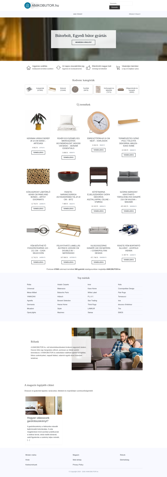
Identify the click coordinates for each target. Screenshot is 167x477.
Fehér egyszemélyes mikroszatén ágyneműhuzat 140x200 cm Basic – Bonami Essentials (68, 143)
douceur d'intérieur (125, 304)
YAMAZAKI (31, 296)
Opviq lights (31, 312)
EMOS (120, 312)
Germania (31, 304)
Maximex (60, 312)
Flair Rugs (122, 292)
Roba (29, 284)
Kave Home (92, 288)
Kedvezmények (31, 465)
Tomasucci (122, 296)
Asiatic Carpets (63, 284)
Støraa (90, 312)
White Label (92, 292)
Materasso (61, 288)
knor (89, 284)
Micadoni (30, 308)
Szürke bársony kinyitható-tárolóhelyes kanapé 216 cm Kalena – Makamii (129, 197)
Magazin (76, 455)
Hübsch (60, 296)
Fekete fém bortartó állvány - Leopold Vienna (128, 248)
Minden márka (30, 455)
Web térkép (77, 14)
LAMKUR (91, 308)
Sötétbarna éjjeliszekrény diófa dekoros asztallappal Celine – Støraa (98, 197)
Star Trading (92, 300)
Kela (120, 284)
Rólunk (122, 455)
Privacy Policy (134, 14)
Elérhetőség (124, 460)
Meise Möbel (32, 292)
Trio (119, 308)
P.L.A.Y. (91, 296)
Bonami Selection (64, 300)
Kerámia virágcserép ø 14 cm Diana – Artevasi (38, 140)
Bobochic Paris (63, 292)
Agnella (30, 300)
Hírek (27, 460)
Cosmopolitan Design (126, 288)
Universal (30, 288)
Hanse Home (62, 304)
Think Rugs (92, 304)
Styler (59, 308)
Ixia (119, 300)
